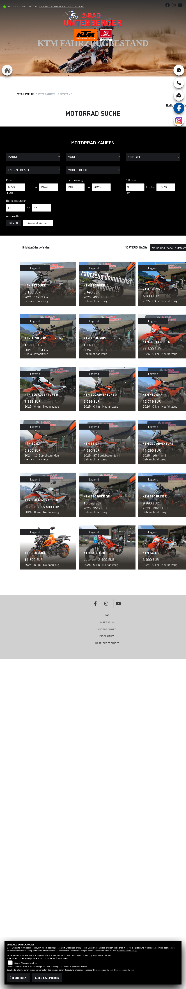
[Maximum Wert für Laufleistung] (165, 187)
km (128, 193)
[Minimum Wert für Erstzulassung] (75, 187)
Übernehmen (18, 978)
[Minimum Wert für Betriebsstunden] (15, 208)
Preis (9, 180)
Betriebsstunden (16, 200)
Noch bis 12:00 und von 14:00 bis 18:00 (62, 6)
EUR (10, 193)
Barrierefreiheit (107, 643)
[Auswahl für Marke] (33, 157)
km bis (150, 187)
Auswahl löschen (37, 223)
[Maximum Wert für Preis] (48, 187)
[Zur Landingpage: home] (7, 70)
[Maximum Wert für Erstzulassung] (101, 187)
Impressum (106, 622)
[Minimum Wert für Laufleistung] (135, 187)
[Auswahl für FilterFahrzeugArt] (33, 170)
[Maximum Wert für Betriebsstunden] (41, 208)
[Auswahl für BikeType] (153, 157)
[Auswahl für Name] (93, 157)
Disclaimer (106, 636)
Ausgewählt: (13, 216)
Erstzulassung (74, 180)
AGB (107, 615)
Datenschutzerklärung (127, 950)
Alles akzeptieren (47, 978)
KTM (13, 223)
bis (88, 187)
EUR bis (32, 187)
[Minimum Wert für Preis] (15, 187)
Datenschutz (107, 629)
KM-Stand (132, 180)
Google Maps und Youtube (25, 963)
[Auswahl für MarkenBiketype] (93, 170)
